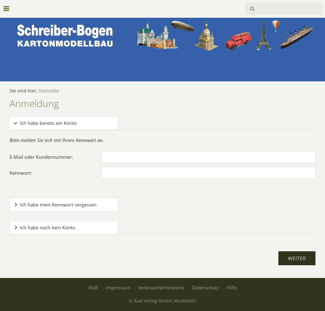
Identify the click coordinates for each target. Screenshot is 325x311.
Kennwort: (21, 173)
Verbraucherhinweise (161, 287)
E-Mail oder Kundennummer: (41, 157)
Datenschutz (205, 287)
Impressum (118, 287)
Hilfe (232, 287)
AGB (93, 287)
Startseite (49, 91)
